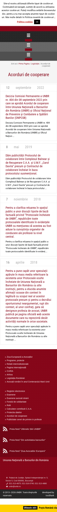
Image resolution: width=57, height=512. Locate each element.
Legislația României (16, 378)
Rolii (9, 405)
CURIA (10, 371)
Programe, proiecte (15, 360)
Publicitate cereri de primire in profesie (24, 419)
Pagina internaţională (16, 367)
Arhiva (10, 374)
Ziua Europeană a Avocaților (20, 357)
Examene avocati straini (18, 398)
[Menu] (28, 35)
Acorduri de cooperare (17, 416)
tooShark (50, 495)
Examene (11, 394)
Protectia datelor (14, 412)
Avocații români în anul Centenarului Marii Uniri (28, 381)
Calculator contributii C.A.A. (19, 409)
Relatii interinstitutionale (17, 364)
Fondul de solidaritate (16, 402)
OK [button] (37, 22)
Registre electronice (16, 391)
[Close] (28, 40)
